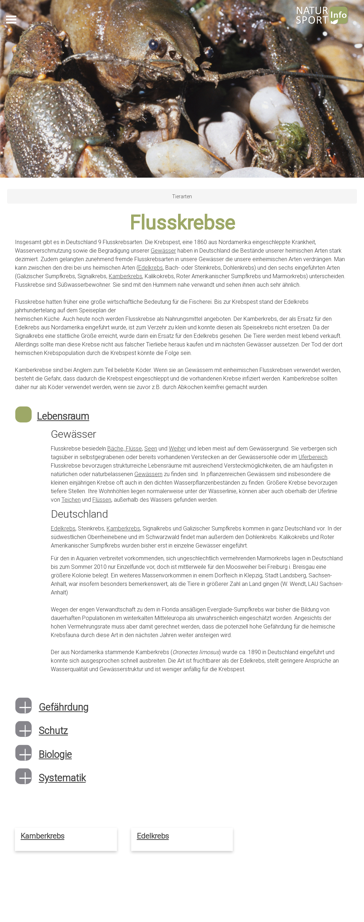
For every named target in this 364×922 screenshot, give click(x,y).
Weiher (177, 448)
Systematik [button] (62, 778)
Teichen (71, 499)
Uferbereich (313, 456)
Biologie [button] (55, 754)
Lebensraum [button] (63, 416)
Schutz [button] (53, 731)
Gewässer (163, 250)
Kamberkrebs (125, 276)
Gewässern (148, 474)
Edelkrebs (150, 267)
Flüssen (101, 499)
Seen (150, 448)
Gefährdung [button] (64, 707)
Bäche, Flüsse (124, 448)
